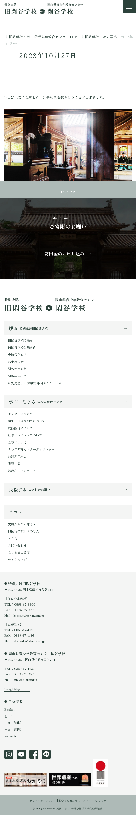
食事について (17, 442)
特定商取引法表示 (69, 801)
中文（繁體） (13, 729)
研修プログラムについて (25, 435)
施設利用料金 (17, 456)
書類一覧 (14, 463)
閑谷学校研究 (17, 376)
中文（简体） (13, 722)
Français (10, 736)
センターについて (20, 414)
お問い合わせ (17, 545)
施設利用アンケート (22, 470)
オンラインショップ (94, 801)
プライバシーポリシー (43, 801)
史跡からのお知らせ (22, 524)
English (9, 709)
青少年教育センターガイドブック (31, 449)
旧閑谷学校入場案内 (22, 347)
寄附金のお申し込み (64, 253)
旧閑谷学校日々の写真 (23, 531)
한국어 (9, 716)
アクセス (14, 538)
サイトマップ (17, 559)
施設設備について (20, 428)
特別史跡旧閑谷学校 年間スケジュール (35, 383)
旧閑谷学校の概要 (20, 340)
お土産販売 (16, 361)
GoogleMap (12, 688)
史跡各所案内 (17, 354)
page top (68, 191)
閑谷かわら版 (17, 369)
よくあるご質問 (19, 552)
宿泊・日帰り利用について (26, 421)
